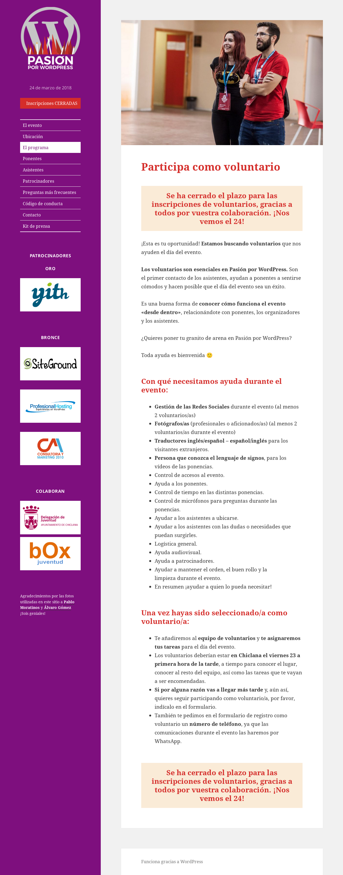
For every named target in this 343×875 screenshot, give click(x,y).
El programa (36, 147)
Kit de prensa (36, 226)
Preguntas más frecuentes (49, 192)
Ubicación (33, 136)
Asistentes (33, 170)
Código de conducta (43, 204)
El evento (32, 125)
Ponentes (32, 158)
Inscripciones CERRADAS (51, 103)
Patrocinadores (38, 181)
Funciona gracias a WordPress (172, 862)
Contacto (32, 215)
